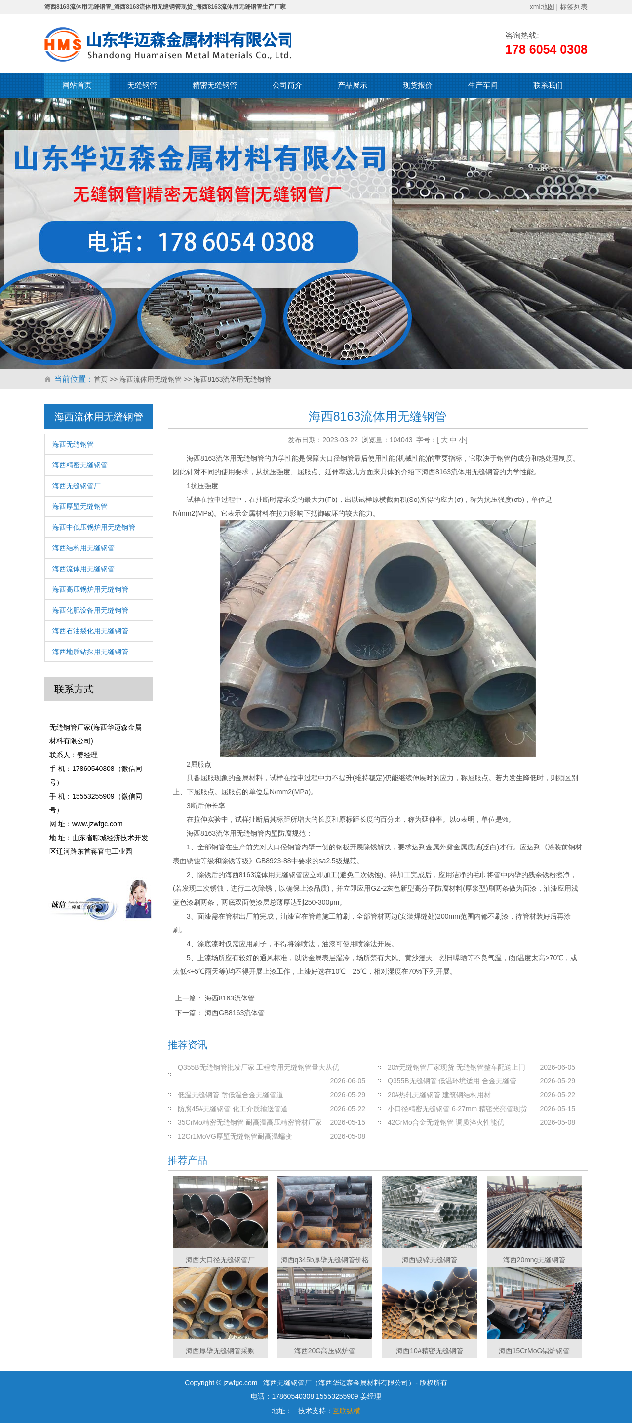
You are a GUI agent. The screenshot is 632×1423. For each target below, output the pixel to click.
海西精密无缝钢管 (80, 465)
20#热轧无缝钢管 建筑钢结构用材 (439, 1095)
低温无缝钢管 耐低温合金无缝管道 (230, 1095)
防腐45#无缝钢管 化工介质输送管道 (233, 1109)
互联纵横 (346, 1411)
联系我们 (548, 85)
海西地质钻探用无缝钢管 (90, 651)
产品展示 (352, 85)
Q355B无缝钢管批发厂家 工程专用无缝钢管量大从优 (258, 1067)
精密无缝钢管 (215, 85)
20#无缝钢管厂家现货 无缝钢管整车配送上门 (456, 1067)
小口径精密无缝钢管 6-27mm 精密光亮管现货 (457, 1109)
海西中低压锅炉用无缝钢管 (93, 527)
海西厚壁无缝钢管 (80, 506)
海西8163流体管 (230, 998)
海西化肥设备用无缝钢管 (90, 610)
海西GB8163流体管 (235, 1013)
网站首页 (77, 85)
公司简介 (287, 85)
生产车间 (483, 85)
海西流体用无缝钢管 (150, 379)
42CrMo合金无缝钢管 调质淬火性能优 (446, 1122)
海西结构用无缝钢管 (83, 548)
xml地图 (542, 7)
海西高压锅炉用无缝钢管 (90, 589)
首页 (101, 379)
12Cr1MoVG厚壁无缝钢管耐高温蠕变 (235, 1136)
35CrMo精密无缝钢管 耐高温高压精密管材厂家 (250, 1122)
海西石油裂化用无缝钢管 (90, 631)
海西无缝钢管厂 (76, 486)
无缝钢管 (142, 85)
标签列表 (574, 7)
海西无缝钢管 (73, 444)
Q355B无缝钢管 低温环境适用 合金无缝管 (452, 1081)
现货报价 (418, 85)
